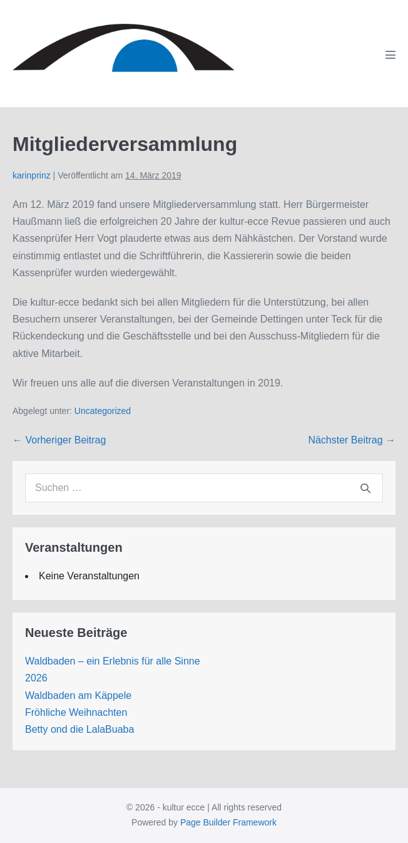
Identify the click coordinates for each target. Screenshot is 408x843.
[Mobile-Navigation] (390, 54)
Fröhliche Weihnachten (76, 712)
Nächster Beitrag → (351, 440)
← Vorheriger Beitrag (59, 440)
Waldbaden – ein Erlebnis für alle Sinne (112, 661)
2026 (36, 678)
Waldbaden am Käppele (78, 695)
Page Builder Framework (228, 822)
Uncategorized (102, 411)
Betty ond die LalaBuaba (79, 729)
